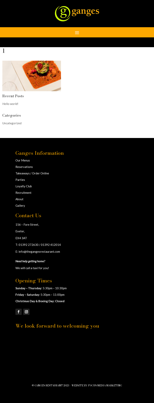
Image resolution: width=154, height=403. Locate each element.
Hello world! (10, 103)
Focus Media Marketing (105, 385)
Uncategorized (11, 123)
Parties (20, 179)
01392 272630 (28, 244)
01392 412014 (51, 244)
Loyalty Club (23, 186)
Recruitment (23, 192)
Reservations (24, 167)
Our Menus (22, 160)
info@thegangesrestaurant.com (39, 251)
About (19, 199)
